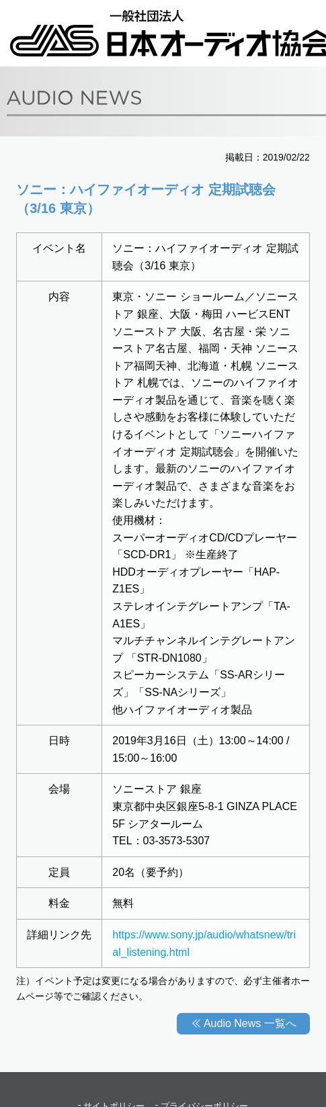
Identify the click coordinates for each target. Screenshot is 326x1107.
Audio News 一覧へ (250, 1023)
